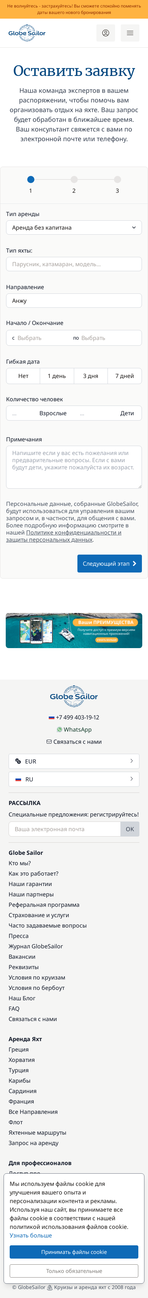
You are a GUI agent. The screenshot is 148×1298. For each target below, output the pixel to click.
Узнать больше (31, 1235)
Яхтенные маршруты (37, 1132)
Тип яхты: (19, 250)
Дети (127, 413)
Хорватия (22, 1060)
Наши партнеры (31, 894)
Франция (21, 1101)
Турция (19, 1070)
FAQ (14, 1008)
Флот (16, 1122)
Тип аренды (22, 213)
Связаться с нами (74, 742)
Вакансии (22, 957)
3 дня (91, 376)
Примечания (24, 439)
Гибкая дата (23, 361)
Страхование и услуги (39, 915)
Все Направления (33, 1112)
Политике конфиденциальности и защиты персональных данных (63, 535)
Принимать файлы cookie (74, 1251)
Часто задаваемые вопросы (48, 925)
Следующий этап (110, 563)
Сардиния (23, 1091)
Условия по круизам (37, 977)
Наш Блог (22, 998)
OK (130, 829)
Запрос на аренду (33, 1143)
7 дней (125, 376)
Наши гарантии (30, 884)
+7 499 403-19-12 (74, 717)
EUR (74, 761)
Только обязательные (74, 1270)
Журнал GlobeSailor (36, 946)
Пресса (19, 936)
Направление (25, 287)
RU (74, 779)
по (75, 338)
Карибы (19, 1080)
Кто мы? (20, 863)
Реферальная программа (44, 905)
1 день (57, 376)
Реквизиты (24, 967)
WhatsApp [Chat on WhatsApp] (74, 729)
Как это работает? (33, 873)
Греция (19, 1049)
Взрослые (53, 413)
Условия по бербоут (37, 988)
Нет (23, 376)
